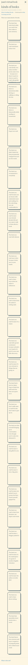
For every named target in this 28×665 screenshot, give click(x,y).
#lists (2, 12)
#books (11, 12)
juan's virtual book (9, 2)
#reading (6, 12)
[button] (14, 30)
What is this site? (6, 660)
